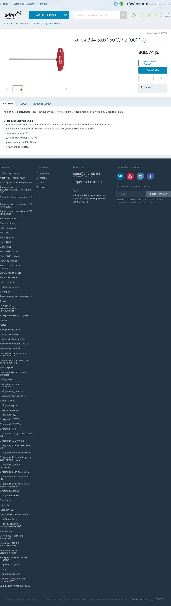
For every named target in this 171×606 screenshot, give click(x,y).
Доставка (19, 4)
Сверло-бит (6, 531)
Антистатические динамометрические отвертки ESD (15, 189)
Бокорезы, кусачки (9, 287)
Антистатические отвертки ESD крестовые (16, 205)
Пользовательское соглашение (20, 599)
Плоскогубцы (7, 510)
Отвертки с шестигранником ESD (14, 477)
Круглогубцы (6, 367)
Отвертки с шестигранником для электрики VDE (14, 484)
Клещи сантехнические (12, 339)
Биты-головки (7, 282)
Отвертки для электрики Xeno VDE (15, 446)
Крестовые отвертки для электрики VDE (13, 354)
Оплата (30, 4)
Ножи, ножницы (8, 414)
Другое (4, 301)
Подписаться (158, 194)
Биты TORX (6, 242)
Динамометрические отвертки (16, 296)
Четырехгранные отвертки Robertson (14, 558)
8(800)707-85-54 (138, 3)
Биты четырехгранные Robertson (11, 266)
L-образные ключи (9, 173)
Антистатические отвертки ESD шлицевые (16, 212)
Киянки (4, 320)
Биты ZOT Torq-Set (9, 251)
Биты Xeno (5, 247)
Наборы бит (6, 379)
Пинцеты (4, 505)
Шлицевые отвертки (10, 574)
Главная (4, 23)
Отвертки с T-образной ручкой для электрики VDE (15, 458)
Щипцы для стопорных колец (15, 586)
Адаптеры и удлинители (12, 178)
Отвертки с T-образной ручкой (45, 23)
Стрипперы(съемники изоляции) (11, 536)
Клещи (3, 325)
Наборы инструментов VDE (14, 396)
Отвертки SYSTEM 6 (10, 424)
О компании (5, 4)
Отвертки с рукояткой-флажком (11, 465)
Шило (3, 569)
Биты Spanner (7, 237)
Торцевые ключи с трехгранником (9, 544)
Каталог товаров (19, 23)
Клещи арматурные (10, 329)
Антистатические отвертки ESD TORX (16, 198)
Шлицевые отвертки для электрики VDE (13, 579)
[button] (7, 89)
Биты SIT (4, 232)
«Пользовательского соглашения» (139, 202)
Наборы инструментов (11, 391)
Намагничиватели (9, 410)
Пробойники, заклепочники (14, 514)
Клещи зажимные (9, 334)
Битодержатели (8, 218)
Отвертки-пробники (10, 495)
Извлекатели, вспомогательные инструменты (9, 308)
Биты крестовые (8, 261)
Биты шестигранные (10, 273)
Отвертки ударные (9, 491)
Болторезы (5, 291)
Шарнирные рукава (10, 564)
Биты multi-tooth (8, 223)
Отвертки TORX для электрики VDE (16, 434)
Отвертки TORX (8, 429)
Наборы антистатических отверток (13, 373)
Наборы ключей (8, 400)
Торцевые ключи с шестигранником (9, 551)
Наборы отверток (9, 405)
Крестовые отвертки (10, 348)
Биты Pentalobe (8, 228)
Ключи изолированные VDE (14, 343)
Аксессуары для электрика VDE (16, 182)
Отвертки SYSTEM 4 (10, 419)
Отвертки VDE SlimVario (12, 441)
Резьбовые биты (8, 519)
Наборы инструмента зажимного (11, 385)
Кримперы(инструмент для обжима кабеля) (14, 361)
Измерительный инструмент (14, 315)
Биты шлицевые (8, 277)
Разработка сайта (139, 599)
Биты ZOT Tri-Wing (9, 256)
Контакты (42, 4)
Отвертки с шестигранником (14, 472)
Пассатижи (5, 500)
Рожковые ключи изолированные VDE (10, 525)
